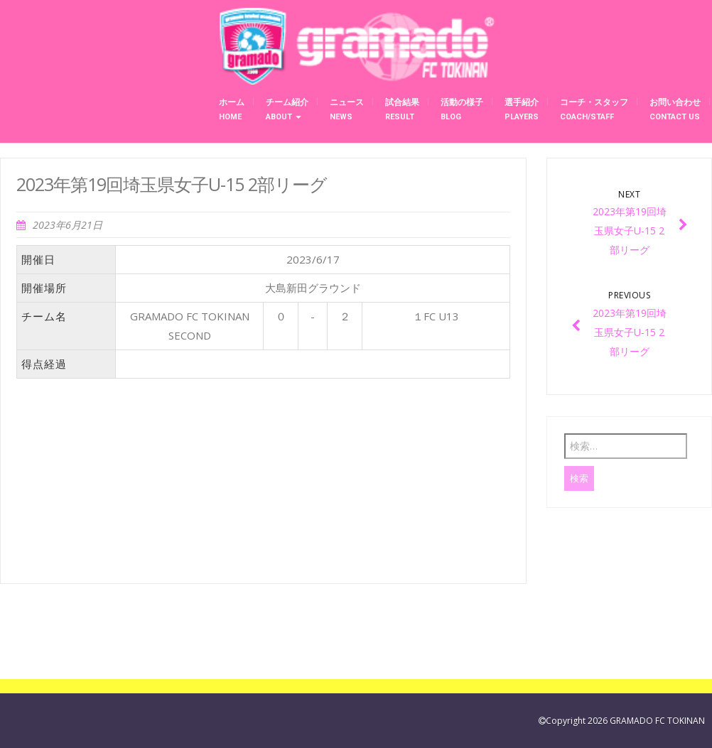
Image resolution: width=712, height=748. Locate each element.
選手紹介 (522, 109)
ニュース (347, 109)
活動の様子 (462, 109)
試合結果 (402, 109)
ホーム (231, 109)
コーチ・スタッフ (594, 109)
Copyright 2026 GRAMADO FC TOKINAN (625, 721)
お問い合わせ (675, 109)
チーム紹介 (287, 109)
